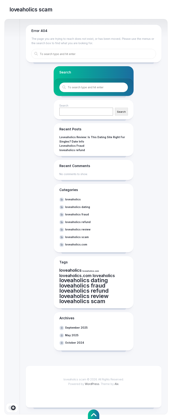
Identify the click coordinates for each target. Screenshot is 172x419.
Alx (117, 384)
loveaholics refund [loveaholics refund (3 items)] (84, 290)
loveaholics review (78, 229)
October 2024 (74, 342)
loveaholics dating (77, 207)
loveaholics (73, 199)
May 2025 (72, 335)
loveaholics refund (72, 150)
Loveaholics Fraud (71, 145)
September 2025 (76, 327)
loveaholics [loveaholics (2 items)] (70, 270)
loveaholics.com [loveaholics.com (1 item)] (90, 271)
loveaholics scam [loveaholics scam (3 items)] (82, 301)
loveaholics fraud (77, 214)
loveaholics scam (31, 9)
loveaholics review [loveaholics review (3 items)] (84, 296)
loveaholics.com (76, 244)
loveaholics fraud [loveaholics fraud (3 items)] (82, 285)
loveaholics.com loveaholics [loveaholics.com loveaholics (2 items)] (87, 275)
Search (63, 105)
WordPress (92, 384)
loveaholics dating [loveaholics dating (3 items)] (83, 280)
